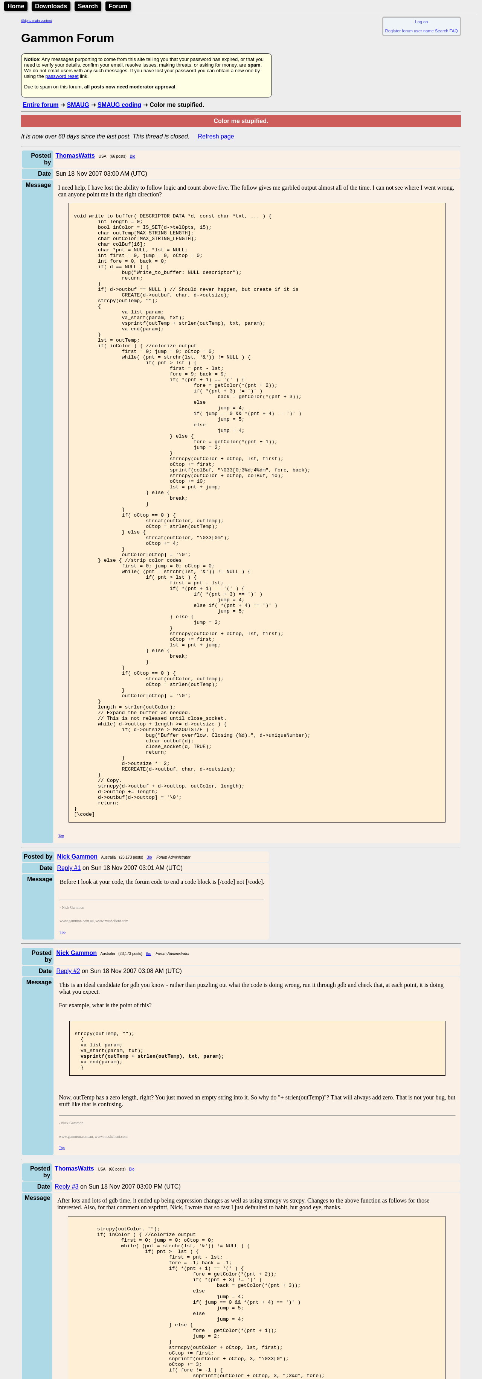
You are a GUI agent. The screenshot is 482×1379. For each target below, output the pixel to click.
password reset (61, 76)
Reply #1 (69, 990)
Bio (132, 156)
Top (61, 958)
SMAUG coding (119, 105)
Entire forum (40, 105)
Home (16, 6)
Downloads (51, 6)
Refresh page (216, 136)
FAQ (454, 31)
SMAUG (78, 105)
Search (88, 6)
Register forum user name (409, 31)
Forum (118, 6)
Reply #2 (68, 1093)
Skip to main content (36, 21)
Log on (421, 22)
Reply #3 (66, 1317)
